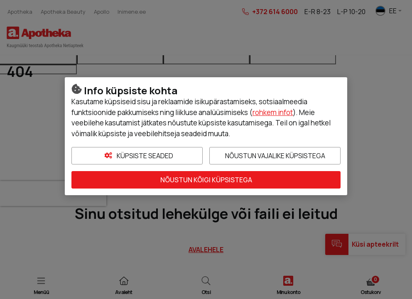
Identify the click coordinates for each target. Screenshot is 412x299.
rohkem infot (273, 112)
